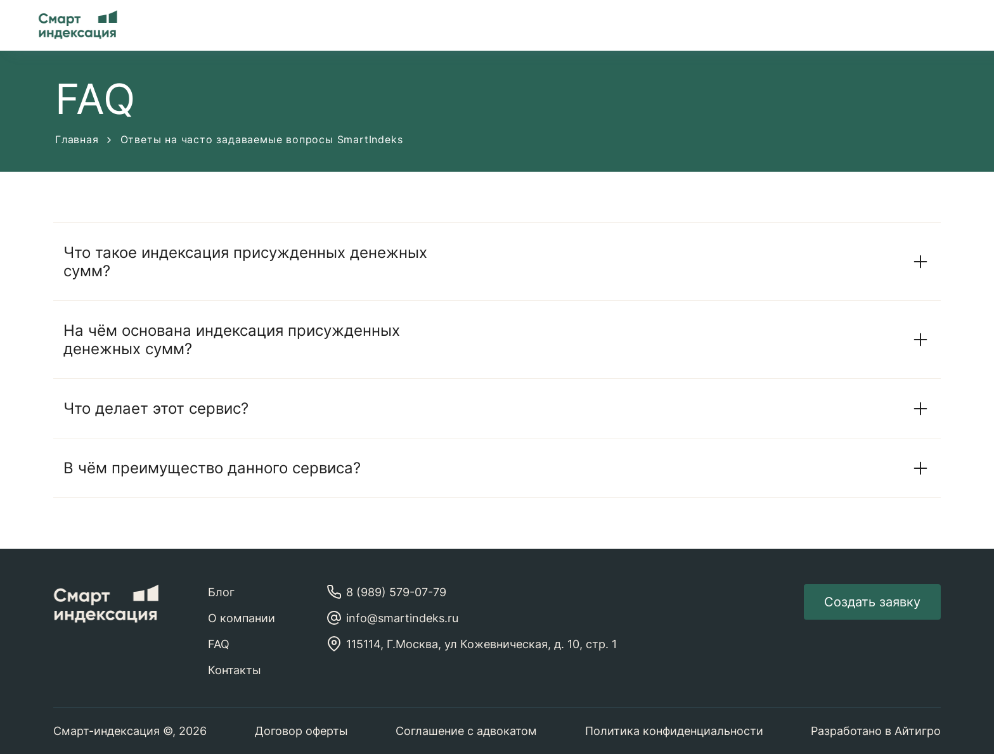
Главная (83, 139)
